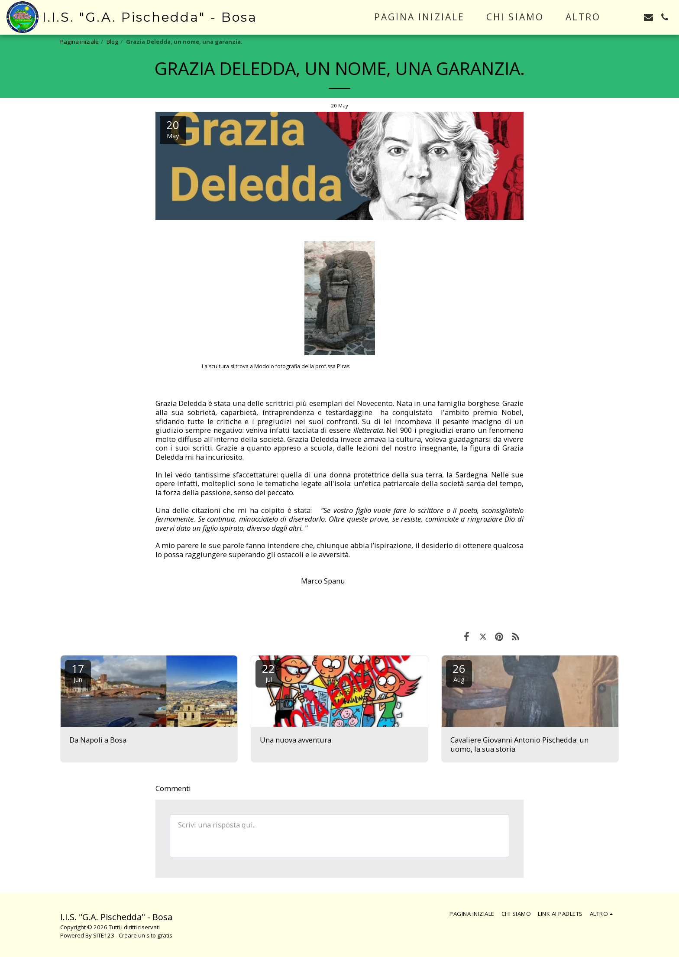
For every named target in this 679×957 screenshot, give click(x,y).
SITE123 (103, 935)
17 (78, 672)
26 (459, 672)
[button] (632, 17)
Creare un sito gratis (145, 935)
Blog (112, 41)
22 (268, 672)
